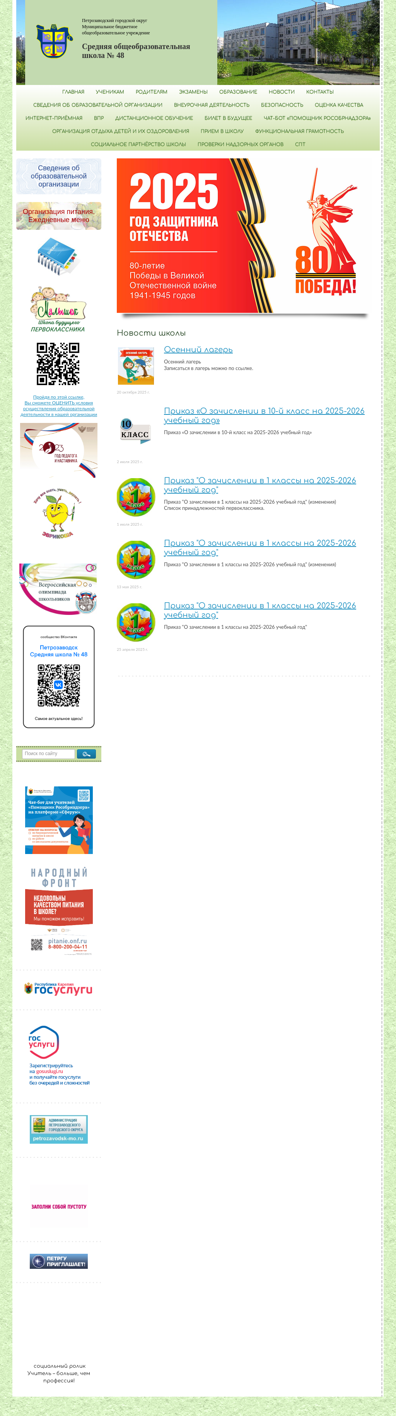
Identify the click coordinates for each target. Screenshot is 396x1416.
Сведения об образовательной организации (97, 105)
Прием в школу (222, 131)
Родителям (151, 92)
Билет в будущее (228, 118)
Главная (73, 92)
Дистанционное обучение (154, 118)
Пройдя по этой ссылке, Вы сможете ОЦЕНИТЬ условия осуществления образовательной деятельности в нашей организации (58, 405)
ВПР (99, 118)
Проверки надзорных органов (240, 144)
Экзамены (193, 92)
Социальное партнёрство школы (138, 144)
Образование (238, 92)
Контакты (320, 92)
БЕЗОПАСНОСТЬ (282, 105)
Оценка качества (339, 105)
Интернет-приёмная (54, 118)
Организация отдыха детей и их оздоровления (120, 131)
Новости (282, 92)
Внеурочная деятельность (211, 105)
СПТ (300, 144)
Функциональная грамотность (299, 131)
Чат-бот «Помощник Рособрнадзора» (317, 118)
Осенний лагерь (198, 349)
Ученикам (110, 92)
